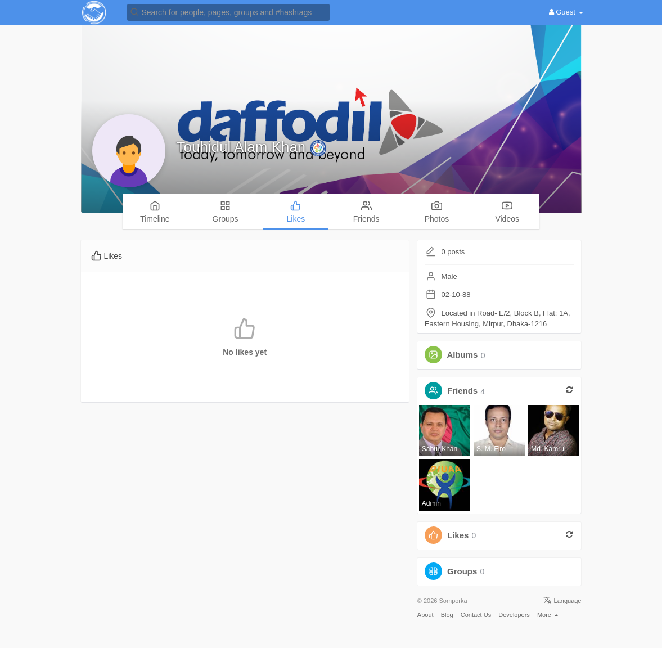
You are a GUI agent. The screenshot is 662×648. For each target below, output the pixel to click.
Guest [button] (566, 12)
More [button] (548, 614)
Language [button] (562, 600)
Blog (447, 614)
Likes (458, 535)
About (425, 614)
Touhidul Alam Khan (243, 146)
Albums (462, 355)
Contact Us (476, 614)
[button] (228, 11)
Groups (462, 571)
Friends (462, 391)
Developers (514, 614)
